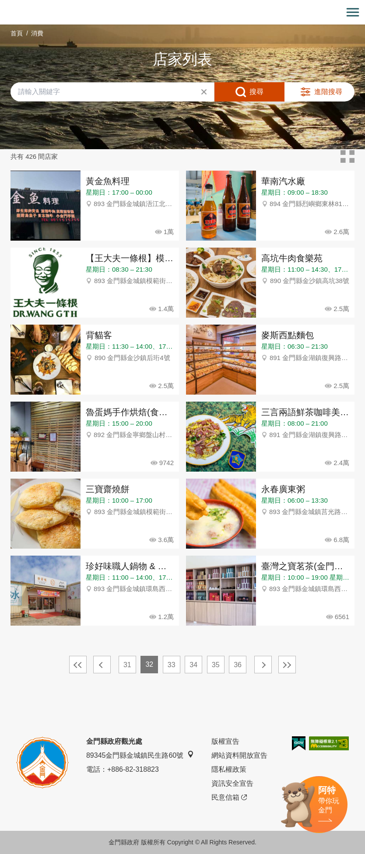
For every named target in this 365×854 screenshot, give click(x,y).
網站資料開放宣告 (239, 755)
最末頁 (287, 664)
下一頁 (263, 664)
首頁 (17, 33)
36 (238, 664)
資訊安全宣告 (232, 783)
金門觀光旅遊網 (182, 12)
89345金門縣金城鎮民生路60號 (140, 755)
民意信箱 (229, 797)
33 (171, 664)
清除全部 (203, 91)
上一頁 (102, 664)
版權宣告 (225, 741)
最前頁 (78, 664)
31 (127, 664)
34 (193, 664)
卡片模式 (347, 157)
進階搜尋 (328, 91)
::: (3, 5)
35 (216, 664)
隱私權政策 (228, 769)
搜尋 (256, 91)
